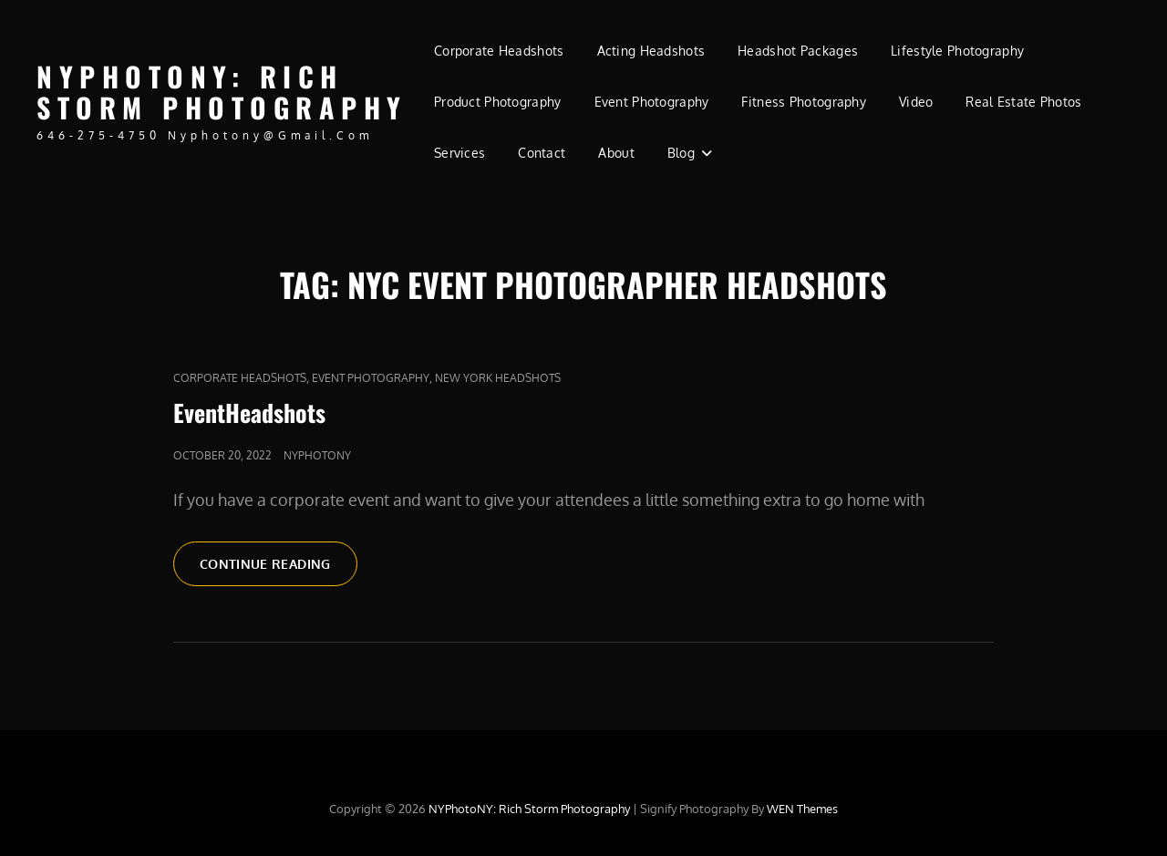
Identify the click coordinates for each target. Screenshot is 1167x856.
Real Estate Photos (1023, 101)
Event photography (370, 378)
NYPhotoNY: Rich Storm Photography (222, 92)
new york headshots (498, 378)
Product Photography (498, 101)
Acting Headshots (651, 50)
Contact (541, 152)
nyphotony (317, 455)
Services (459, 152)
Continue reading (278, 562)
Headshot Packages (798, 50)
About (616, 152)
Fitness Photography (803, 101)
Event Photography (651, 101)
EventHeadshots (249, 412)
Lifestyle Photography (957, 50)
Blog (681, 152)
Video (916, 101)
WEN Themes (802, 808)
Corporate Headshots (499, 50)
